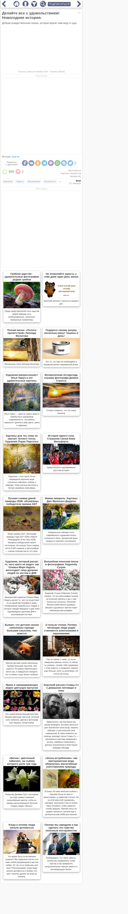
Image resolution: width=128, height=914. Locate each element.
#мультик (65, 173)
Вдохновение (34, 181)
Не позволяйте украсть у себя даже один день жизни (61, 275)
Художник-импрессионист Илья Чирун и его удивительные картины (22, 378)
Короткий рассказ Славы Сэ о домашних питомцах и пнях (61, 687)
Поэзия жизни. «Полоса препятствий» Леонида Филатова (21, 333)
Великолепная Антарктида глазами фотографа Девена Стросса (61, 378)
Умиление (7, 181)
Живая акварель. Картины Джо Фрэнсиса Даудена (61, 500)
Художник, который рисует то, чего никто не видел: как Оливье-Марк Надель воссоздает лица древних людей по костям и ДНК (21, 567)
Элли (78, 181)
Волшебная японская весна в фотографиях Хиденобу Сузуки (61, 564)
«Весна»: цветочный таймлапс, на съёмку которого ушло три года (21, 761)
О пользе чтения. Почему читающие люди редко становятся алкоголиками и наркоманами (61, 629)
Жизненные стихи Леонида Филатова (21, 364)
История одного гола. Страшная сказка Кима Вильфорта (61, 438)
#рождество (75, 176)
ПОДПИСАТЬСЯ (59, 4)
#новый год (75, 173)
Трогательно (50, 181)
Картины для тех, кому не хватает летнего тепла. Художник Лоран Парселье (21, 438)
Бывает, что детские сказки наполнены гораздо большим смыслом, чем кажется (22, 629)
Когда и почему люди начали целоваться (22, 826)
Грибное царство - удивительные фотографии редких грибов (21, 276)
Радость (20, 181)
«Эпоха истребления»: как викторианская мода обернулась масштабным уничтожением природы (61, 762)
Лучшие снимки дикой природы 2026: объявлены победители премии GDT (21, 501)
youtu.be (15, 157)
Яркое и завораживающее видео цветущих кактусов (22, 686)
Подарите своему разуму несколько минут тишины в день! (61, 333)
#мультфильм (74, 170)
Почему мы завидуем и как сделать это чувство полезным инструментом (61, 827)
